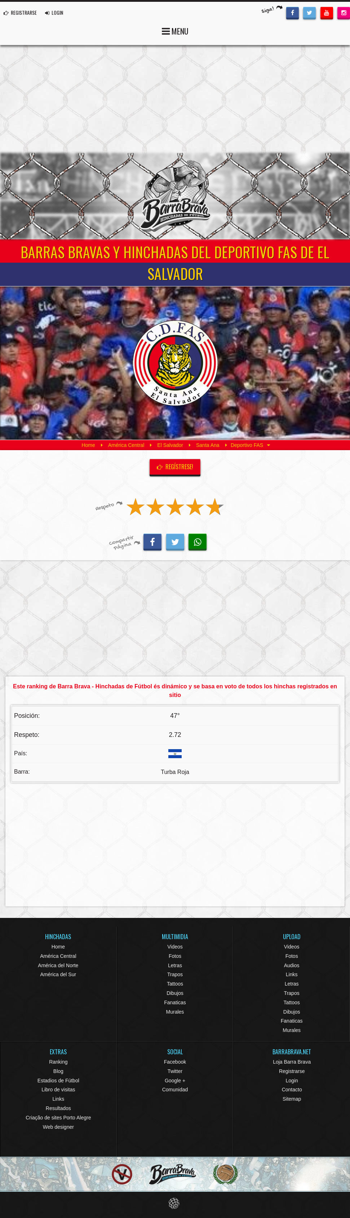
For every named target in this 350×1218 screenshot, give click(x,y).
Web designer (58, 1127)
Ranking (58, 1062)
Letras (175, 965)
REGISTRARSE (20, 12)
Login (292, 1080)
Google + (175, 1080)
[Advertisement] (175, 99)
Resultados (58, 1108)
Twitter (175, 1071)
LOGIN (54, 12)
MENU (175, 30)
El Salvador (170, 445)
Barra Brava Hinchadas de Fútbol (175, 196)
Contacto (292, 1089)
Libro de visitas (58, 1089)
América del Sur (58, 974)
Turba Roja (175, 772)
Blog (58, 1071)
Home (88, 445)
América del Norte (58, 965)
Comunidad (175, 1089)
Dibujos (175, 993)
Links (292, 974)
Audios (292, 965)
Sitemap (292, 1099)
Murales (175, 1012)
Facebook (175, 1062)
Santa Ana (208, 445)
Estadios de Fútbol (58, 1080)
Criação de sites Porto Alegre (58, 1117)
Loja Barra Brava (292, 1062)
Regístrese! (175, 466)
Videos (175, 947)
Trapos (175, 974)
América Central (126, 445)
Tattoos (175, 984)
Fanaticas (175, 1002)
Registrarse (292, 1071)
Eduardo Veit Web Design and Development (175, 1203)
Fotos (175, 956)
